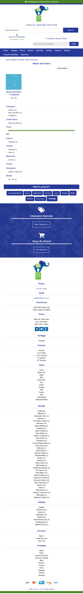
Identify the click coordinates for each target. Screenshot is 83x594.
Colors (41, 370)
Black (41, 375)
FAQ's (41, 553)
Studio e (40, 485)
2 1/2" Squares (41, 355)
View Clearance (41, 224)
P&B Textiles (40, 465)
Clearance (25, 54)
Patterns (58, 50)
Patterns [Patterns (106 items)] (30, 199)
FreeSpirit (39, 441)
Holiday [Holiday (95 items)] (64, 193)
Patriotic (40, 517)
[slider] (7, 130)
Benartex (40, 423)
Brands (30, 50)
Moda (39, 458)
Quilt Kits (39, 50)
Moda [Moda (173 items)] (73, 193)
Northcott (40, 460)
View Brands (41, 250)
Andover (21, 60)
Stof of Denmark (40, 483)
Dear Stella (40, 433)
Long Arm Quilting (11, 54)
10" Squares (41, 360)
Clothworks (40, 428)
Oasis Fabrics (40, 463)
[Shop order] (66, 68)
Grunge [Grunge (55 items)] (56, 193)
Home (6, 50)
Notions (67, 50)
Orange (41, 387)
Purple (41, 392)
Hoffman (40, 448)
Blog (41, 560)
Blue (41, 377)
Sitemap (41, 575)
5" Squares (41, 358)
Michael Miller (40, 455)
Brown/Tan (41, 380)
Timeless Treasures (40, 492)
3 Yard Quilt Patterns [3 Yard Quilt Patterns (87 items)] (14, 193)
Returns (41, 563)
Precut (22, 50)
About (41, 550)
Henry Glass (40, 446)
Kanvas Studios (40, 453)
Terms (41, 568)
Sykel (40, 487)
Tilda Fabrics (40, 490)
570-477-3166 (51, 25)
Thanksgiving (40, 522)
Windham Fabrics (40, 497)
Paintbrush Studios (40, 468)
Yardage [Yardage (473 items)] (52, 198)
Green (41, 385)
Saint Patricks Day (40, 519)
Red (41, 395)
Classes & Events (41, 555)
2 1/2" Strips (41, 353)
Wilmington (40, 495)
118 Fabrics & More (38, 589)
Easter (40, 512)
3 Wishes (40, 413)
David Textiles (40, 431)
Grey (41, 382)
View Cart (31, 25)
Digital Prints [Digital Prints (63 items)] (37, 193)
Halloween (40, 515)
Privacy (41, 565)
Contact (41, 573)
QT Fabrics (40, 470)
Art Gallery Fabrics (40, 421)
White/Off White (41, 400)
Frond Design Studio (40, 443)
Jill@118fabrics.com (41, 298)
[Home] (41, 21)
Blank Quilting (40, 426)
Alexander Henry (40, 416)
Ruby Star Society (40, 478)
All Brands (41, 411)
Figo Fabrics (40, 438)
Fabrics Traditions (40, 436)
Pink (41, 390)
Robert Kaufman (40, 475)
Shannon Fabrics (40, 480)
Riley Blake (40, 473)
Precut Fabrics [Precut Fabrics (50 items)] (41, 198)
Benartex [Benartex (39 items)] (27, 193)
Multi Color (41, 372)
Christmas (40, 510)
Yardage (14, 50)
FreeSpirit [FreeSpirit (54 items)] (48, 193)
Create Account (41, 538)
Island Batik (40, 450)
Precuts (41, 350)
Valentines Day (40, 524)
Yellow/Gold (41, 397)
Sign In (41, 536)
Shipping (41, 570)
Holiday (49, 50)
